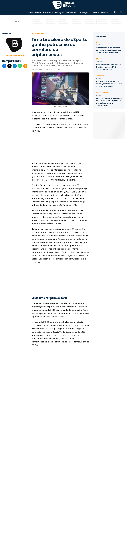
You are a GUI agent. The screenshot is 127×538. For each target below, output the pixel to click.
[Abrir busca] (115, 12)
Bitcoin (96, 13)
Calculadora (71, 13)
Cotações (59, 13)
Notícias (47, 13)
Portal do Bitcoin (15, 55)
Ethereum (105, 13)
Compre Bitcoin (34, 13)
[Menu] (120, 12)
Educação (84, 13)
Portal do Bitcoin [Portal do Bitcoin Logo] (63, 5)
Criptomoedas (38, 33)
